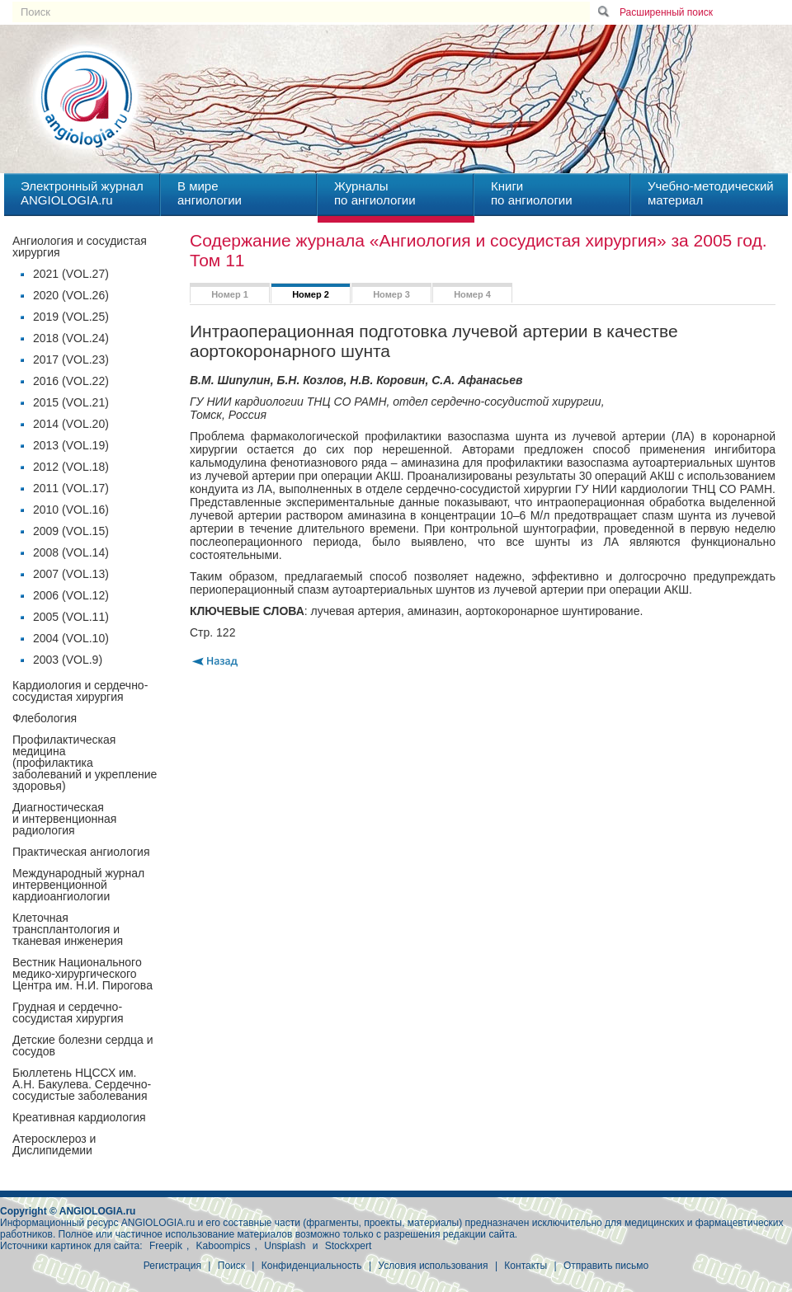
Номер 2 (310, 294)
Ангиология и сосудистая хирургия (79, 246)
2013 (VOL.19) (71, 445)
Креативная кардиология (79, 1117)
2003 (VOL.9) (67, 659)
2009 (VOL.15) (71, 531)
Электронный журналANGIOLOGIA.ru (82, 193)
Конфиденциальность (312, 1265)
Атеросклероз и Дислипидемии (54, 1144)
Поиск (231, 1265)
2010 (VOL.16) (71, 509)
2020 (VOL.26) (71, 295)
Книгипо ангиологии (532, 193)
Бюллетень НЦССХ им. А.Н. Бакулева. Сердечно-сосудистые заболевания (81, 1084)
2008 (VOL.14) (71, 552)
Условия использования (433, 1265)
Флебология (44, 718)
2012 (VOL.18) (71, 466)
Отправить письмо (605, 1265)
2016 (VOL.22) (71, 381)
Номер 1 (229, 294)
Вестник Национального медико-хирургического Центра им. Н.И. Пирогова (82, 974)
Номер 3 (391, 294)
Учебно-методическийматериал (711, 193)
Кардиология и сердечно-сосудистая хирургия (80, 691)
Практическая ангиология (80, 851)
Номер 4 (472, 294)
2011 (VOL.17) (71, 488)
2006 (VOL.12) (71, 595)
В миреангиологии (209, 193)
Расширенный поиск (666, 12)
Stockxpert (348, 1246)
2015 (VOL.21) (71, 402)
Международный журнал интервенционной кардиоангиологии (78, 885)
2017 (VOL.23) (71, 359)
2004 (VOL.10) (71, 638)
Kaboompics (223, 1246)
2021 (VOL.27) (71, 273)
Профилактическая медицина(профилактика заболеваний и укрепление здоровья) (84, 762)
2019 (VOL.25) (71, 316)
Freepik (165, 1246)
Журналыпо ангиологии (375, 193)
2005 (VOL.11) (71, 616)
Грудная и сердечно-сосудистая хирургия (68, 1012)
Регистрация (172, 1265)
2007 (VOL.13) (71, 573)
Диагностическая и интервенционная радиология (64, 819)
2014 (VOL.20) (71, 423)
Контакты (525, 1265)
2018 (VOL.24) (71, 338)
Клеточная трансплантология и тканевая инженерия (67, 929)
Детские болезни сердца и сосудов (82, 1045)
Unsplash (284, 1246)
